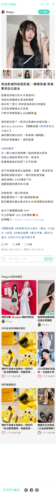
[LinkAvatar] (3, 12)
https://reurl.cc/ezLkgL (30, 219)
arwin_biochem (13, 126)
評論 (48, 258)
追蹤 (44, 12)
